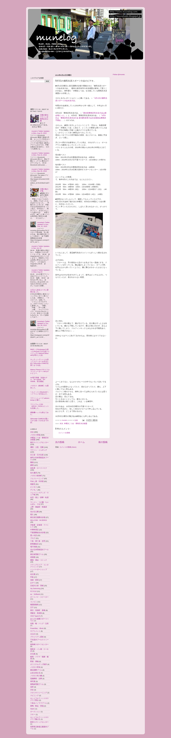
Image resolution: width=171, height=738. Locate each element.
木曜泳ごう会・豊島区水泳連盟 (75, 423)
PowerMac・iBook (37, 628)
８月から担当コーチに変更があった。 (39, 291)
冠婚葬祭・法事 (36, 678)
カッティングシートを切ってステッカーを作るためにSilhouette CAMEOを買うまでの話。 (39, 362)
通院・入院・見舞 (37, 447)
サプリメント (35, 631)
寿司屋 (32, 681)
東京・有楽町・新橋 (37, 610)
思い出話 (33, 535)
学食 (32, 577)
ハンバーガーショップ (38, 569)
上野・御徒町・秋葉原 (38, 507)
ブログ (32, 538)
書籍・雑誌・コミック (38, 560)
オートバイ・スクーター (39, 597)
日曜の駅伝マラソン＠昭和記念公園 (44, 118)
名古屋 (32, 574)
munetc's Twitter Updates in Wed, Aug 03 (40, 271)
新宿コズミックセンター (39, 722)
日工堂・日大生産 (37, 455)
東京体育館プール (37, 554)
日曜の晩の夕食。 (44, 190)
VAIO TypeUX (35, 616)
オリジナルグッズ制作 (38, 664)
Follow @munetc (119, 74)
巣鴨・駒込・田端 (37, 706)
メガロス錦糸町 (36, 476)
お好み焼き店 (35, 673)
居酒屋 (32, 557)
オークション (35, 712)
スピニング (34, 695)
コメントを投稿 (64, 433)
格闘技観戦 (34, 604)
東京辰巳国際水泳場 (37, 517)
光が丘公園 (34, 512)
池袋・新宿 (34, 580)
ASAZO (33, 634)
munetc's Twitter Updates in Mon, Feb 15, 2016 (40, 154)
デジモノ (33, 490)
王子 (32, 607)
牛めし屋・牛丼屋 (37, 481)
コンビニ (33, 602)
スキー (32, 714)
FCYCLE (33, 591)
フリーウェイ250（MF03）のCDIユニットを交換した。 (39, 406)
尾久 (32, 514)
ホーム (81, 442)
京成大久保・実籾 (37, 586)
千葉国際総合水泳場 (37, 532)
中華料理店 (34, 530)
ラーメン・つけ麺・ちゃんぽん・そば (39, 503)
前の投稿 (102, 442)
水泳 (61, 423)
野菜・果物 (34, 661)
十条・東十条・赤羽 (37, 541)
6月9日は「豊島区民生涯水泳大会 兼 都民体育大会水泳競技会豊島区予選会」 (80, 117)
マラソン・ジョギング (38, 450)
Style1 (32, 709)
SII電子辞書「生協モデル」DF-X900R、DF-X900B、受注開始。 (38, 379)
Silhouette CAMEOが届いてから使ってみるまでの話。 (39, 420)
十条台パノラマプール (38, 703)
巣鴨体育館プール (37, 684)
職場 (32, 462)
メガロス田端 (35, 435)
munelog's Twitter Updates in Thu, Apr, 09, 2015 (43, 323)
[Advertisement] (71, 65)
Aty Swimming (35, 588)
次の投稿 (59, 442)
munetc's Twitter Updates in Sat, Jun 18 (40, 247)
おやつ (32, 583)
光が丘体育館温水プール (39, 550)
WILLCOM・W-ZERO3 (38, 520)
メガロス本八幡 (36, 676)
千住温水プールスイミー (39, 640)
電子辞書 (33, 547)
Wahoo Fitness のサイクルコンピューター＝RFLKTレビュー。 (40, 371)
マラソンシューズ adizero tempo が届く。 (39, 399)
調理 (32, 465)
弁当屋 (32, 654)
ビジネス (33, 487)
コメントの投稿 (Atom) (67, 447)
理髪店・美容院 (36, 613)
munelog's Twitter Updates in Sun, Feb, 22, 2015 (43, 224)
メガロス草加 (35, 667)
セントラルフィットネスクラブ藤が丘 (39, 718)
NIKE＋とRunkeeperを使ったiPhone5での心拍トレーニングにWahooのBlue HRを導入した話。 (40, 352)
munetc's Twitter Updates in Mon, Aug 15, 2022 (40, 132)
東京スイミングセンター (39, 442)
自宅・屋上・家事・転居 (39, 497)
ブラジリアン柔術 (37, 637)
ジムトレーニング (37, 478)
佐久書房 (33, 473)
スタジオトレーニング (38, 693)
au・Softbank (35, 594)
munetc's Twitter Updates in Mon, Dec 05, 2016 (40, 170)
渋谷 (32, 690)
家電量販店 (34, 544)
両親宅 (32, 484)
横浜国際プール (36, 670)
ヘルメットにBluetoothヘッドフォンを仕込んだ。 (39, 393)
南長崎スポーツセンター (39, 644)
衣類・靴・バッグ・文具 (39, 623)
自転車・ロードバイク (38, 468)
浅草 (32, 687)
